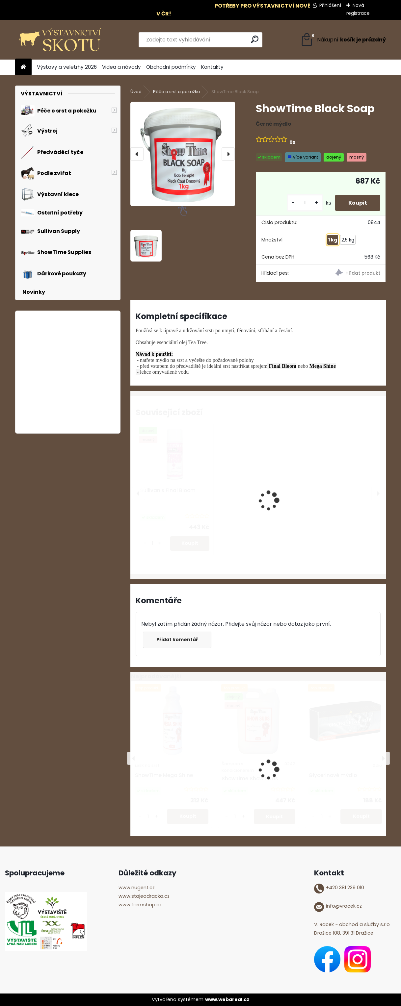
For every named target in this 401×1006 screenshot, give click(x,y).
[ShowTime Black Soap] (182, 154)
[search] (254, 39)
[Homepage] (23, 67)
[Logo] (60, 39)
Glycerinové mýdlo (332, 775)
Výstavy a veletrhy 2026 (67, 66)
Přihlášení (330, 5)
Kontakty (212, 66)
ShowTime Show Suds (250, 778)
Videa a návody (121, 66)
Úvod (136, 91)
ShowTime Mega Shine (164, 775)
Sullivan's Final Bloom (168, 490)
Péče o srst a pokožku (176, 91)
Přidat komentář (177, 639)
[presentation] (137, 154)
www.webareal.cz (227, 999)
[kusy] (305, 203)
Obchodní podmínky (171, 66)
